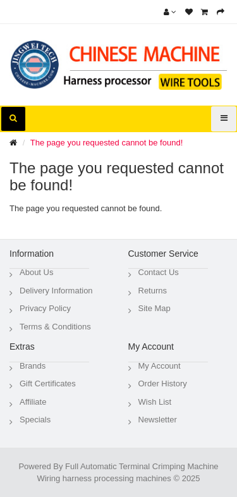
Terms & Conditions (55, 326)
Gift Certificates (48, 383)
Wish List (155, 402)
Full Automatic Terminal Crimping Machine (142, 466)
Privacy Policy (45, 308)
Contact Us (158, 272)
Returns (152, 290)
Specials (35, 419)
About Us (36, 272)
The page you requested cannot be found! (106, 142)
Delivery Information (56, 290)
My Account (159, 366)
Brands (33, 366)
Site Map (154, 308)
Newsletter (157, 419)
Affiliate (33, 402)
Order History (162, 383)
